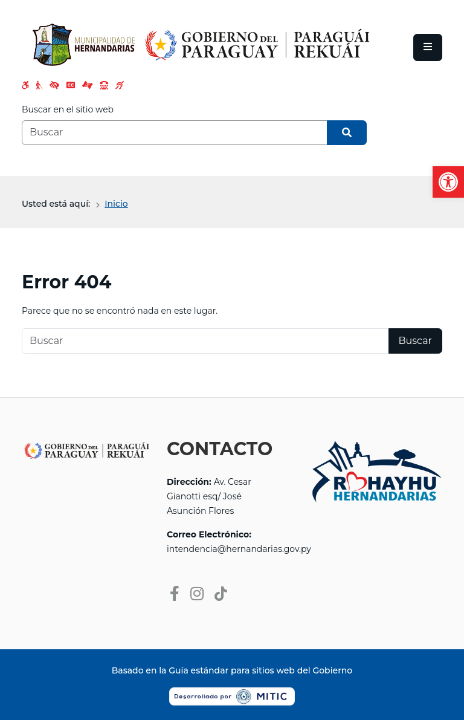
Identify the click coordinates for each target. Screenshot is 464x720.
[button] (448, 182)
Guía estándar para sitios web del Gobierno (260, 670)
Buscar (416, 340)
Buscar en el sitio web (68, 109)
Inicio (116, 203)
